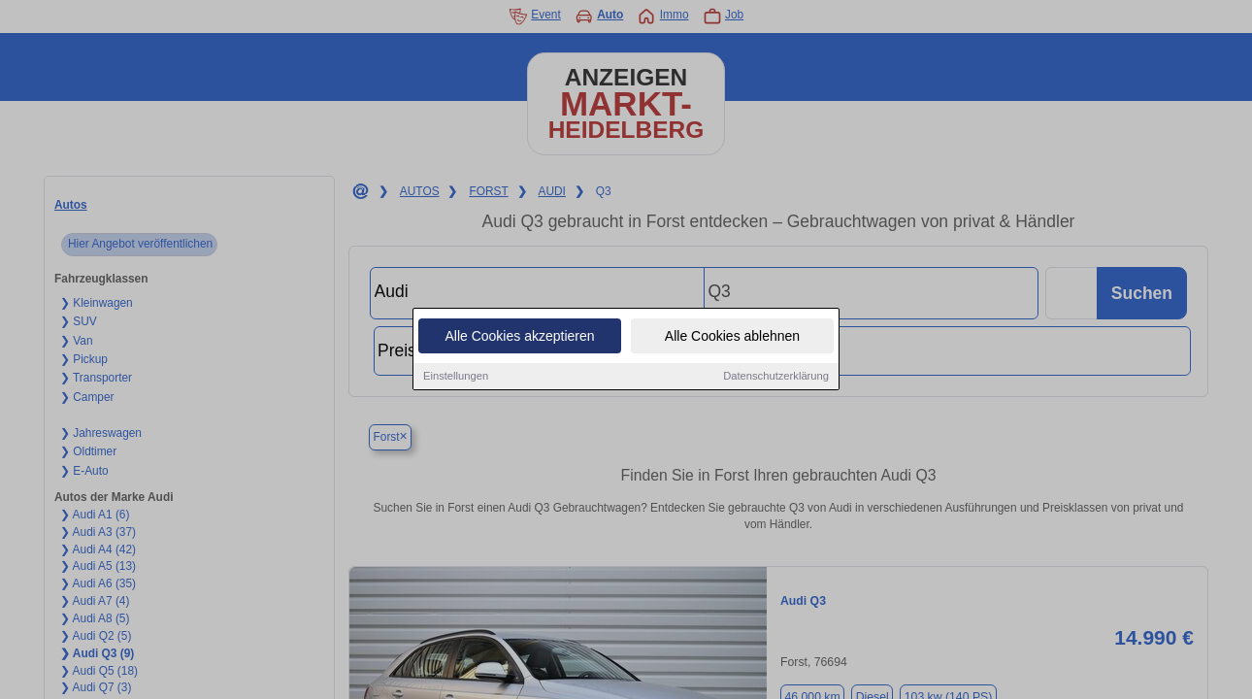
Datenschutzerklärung (776, 377)
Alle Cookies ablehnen (732, 337)
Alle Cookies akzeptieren (519, 337)
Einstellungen (455, 377)
